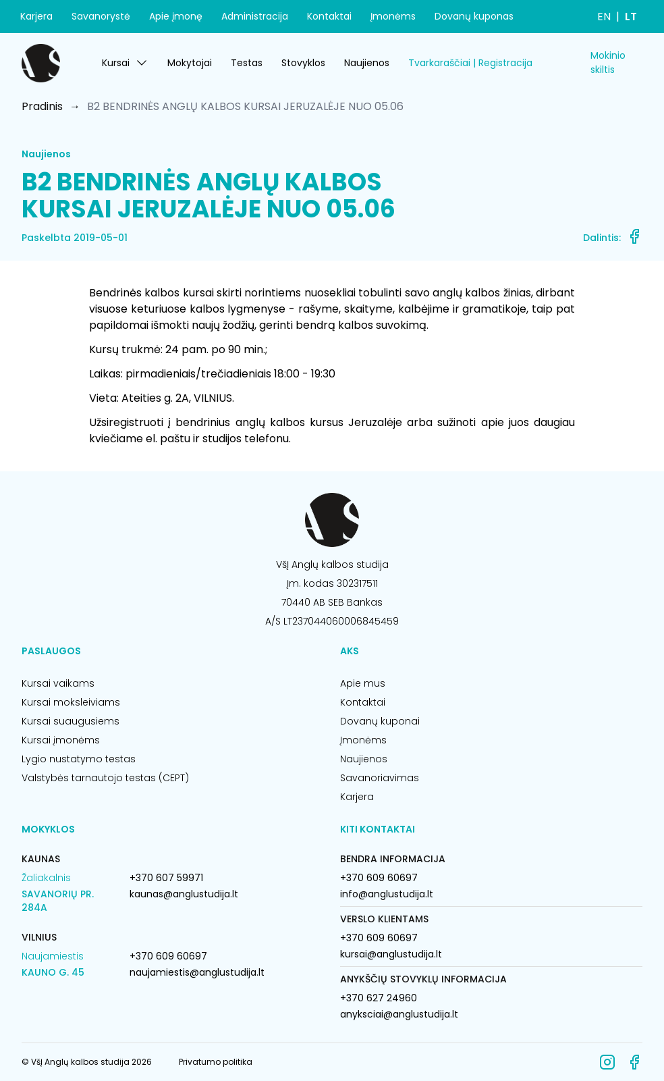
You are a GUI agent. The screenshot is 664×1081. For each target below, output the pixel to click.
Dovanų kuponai (380, 721)
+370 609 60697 (168, 956)
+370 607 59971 (166, 878)
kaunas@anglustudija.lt (184, 894)
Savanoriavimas (379, 778)
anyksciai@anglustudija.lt (399, 1014)
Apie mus (362, 683)
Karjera (36, 16)
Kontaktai (329, 16)
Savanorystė (101, 16)
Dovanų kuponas (474, 16)
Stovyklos (303, 63)
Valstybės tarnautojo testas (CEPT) (105, 778)
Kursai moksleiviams (71, 702)
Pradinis (42, 106)
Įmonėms (393, 16)
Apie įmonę (175, 16)
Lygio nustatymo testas (79, 759)
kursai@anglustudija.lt (391, 954)
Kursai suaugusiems (70, 721)
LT (631, 16)
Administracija (254, 16)
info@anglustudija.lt (386, 894)
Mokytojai (189, 63)
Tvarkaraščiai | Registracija (470, 63)
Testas (246, 63)
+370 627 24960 (378, 998)
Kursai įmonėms (61, 740)
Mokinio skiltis (608, 62)
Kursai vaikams (58, 683)
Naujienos (366, 63)
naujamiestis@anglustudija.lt (197, 972)
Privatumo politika (215, 1061)
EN (604, 16)
